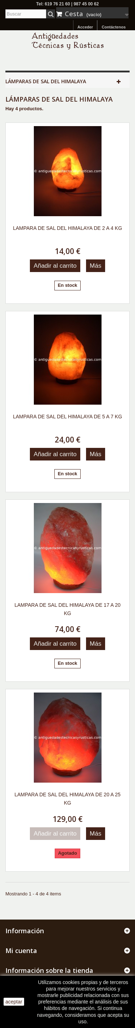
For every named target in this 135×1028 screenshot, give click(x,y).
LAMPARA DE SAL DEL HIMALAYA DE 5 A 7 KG (67, 416)
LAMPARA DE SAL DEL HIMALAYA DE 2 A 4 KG (67, 228)
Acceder (85, 27)
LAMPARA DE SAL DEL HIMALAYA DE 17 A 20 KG (67, 609)
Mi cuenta (21, 950)
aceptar (13, 1002)
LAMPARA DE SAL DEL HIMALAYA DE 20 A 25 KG (67, 799)
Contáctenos (114, 27)
